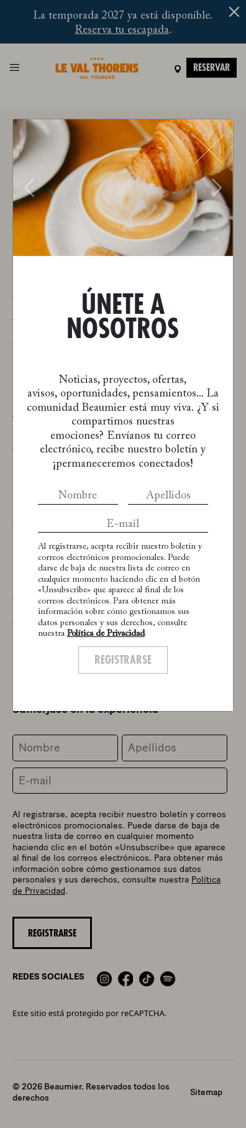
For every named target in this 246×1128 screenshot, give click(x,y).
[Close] (209, 150)
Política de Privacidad (106, 634)
